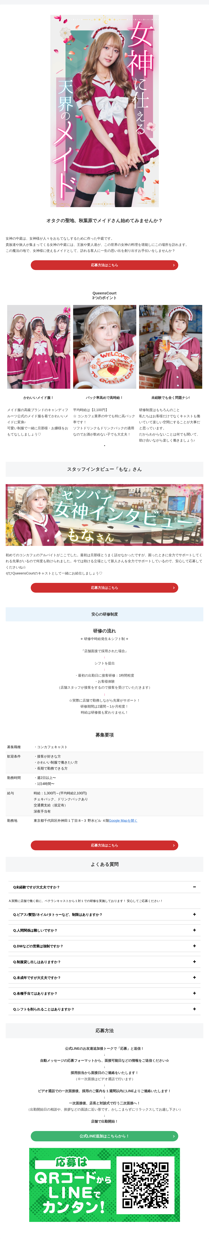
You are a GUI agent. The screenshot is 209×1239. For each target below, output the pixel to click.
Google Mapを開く (123, 820)
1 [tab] (104, 445)
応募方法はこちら (104, 265)
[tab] (104, 887)
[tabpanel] (39, 374)
